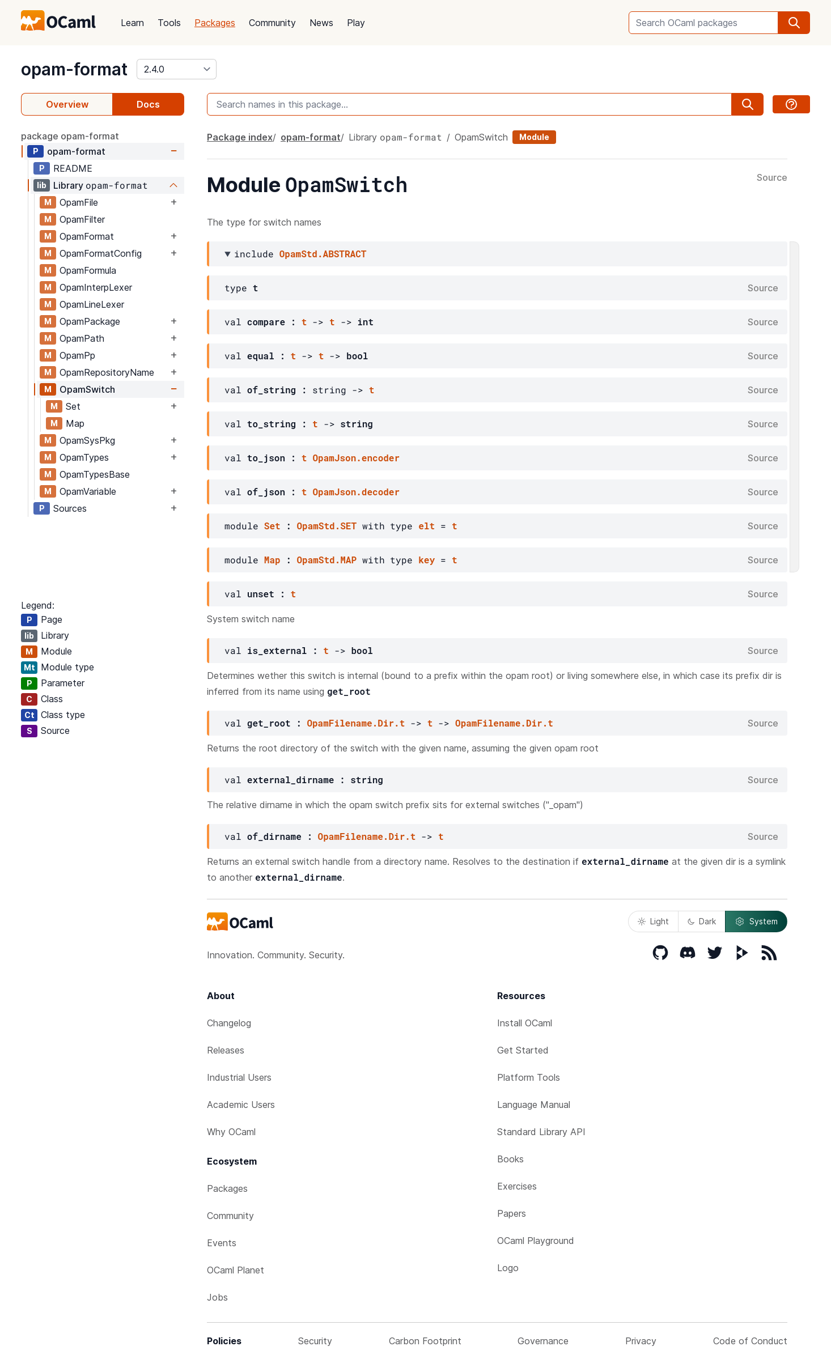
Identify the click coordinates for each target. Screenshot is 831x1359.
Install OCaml (524, 1023)
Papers (511, 1213)
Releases (225, 1050)
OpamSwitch (87, 389)
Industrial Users (239, 1077)
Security (315, 1341)
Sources (70, 508)
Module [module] (534, 137)
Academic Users (241, 1104)
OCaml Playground (535, 1240)
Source (772, 178)
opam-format (74, 69)
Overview (67, 104)
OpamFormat (87, 236)
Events (221, 1242)
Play (356, 22)
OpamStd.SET (326, 526)
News (321, 22)
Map (75, 423)
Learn (132, 22)
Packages (214, 22)
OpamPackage (90, 321)
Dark (702, 921)
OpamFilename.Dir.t (356, 723)
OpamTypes (84, 457)
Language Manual (533, 1104)
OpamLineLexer (92, 304)
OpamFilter (82, 219)
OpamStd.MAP (326, 560)
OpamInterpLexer (96, 287)
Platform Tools (528, 1077)
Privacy (640, 1341)
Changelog (229, 1023)
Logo (508, 1267)
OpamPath (82, 338)
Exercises (517, 1186)
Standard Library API (541, 1131)
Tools (169, 22)
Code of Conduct (750, 1341)
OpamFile (79, 202)
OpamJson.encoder (356, 458)
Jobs (217, 1297)
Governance (543, 1341)
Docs (148, 104)
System (756, 921)
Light (653, 921)
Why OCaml (231, 1131)
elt (426, 526)
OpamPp (77, 355)
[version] (177, 69)
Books (510, 1159)
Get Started (523, 1050)
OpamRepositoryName (107, 372)
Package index (240, 137)
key (426, 560)
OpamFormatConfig (101, 253)
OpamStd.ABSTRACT (323, 254)
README (72, 168)
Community (272, 22)
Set (73, 406)
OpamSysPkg (87, 440)
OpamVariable (88, 491)
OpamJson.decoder (356, 492)
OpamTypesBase (95, 474)
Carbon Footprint (425, 1341)
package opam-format (70, 136)
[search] (794, 22)
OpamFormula (88, 270)
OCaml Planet (235, 1270)
